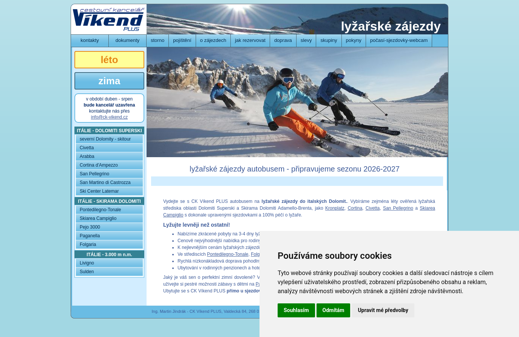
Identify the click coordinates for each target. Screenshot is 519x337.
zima (109, 81)
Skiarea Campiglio (98, 218)
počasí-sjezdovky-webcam (399, 40)
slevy (306, 40)
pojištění (182, 40)
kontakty (89, 40)
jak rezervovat (250, 40)
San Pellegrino (398, 208)
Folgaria (259, 254)
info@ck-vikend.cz (109, 117)
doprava (283, 40)
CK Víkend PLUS (109, 19)
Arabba (87, 156)
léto (109, 59)
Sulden (87, 271)
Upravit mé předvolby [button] (383, 310)
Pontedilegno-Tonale (227, 254)
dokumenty (128, 40)
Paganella (90, 235)
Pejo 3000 (90, 227)
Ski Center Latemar (99, 191)
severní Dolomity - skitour (105, 139)
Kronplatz (334, 208)
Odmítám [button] (333, 310)
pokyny (353, 40)
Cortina (355, 208)
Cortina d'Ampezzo (99, 165)
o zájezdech (213, 40)
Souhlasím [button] (296, 310)
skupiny (328, 40)
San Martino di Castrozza (105, 182)
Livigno (87, 263)
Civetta (373, 208)
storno (157, 40)
